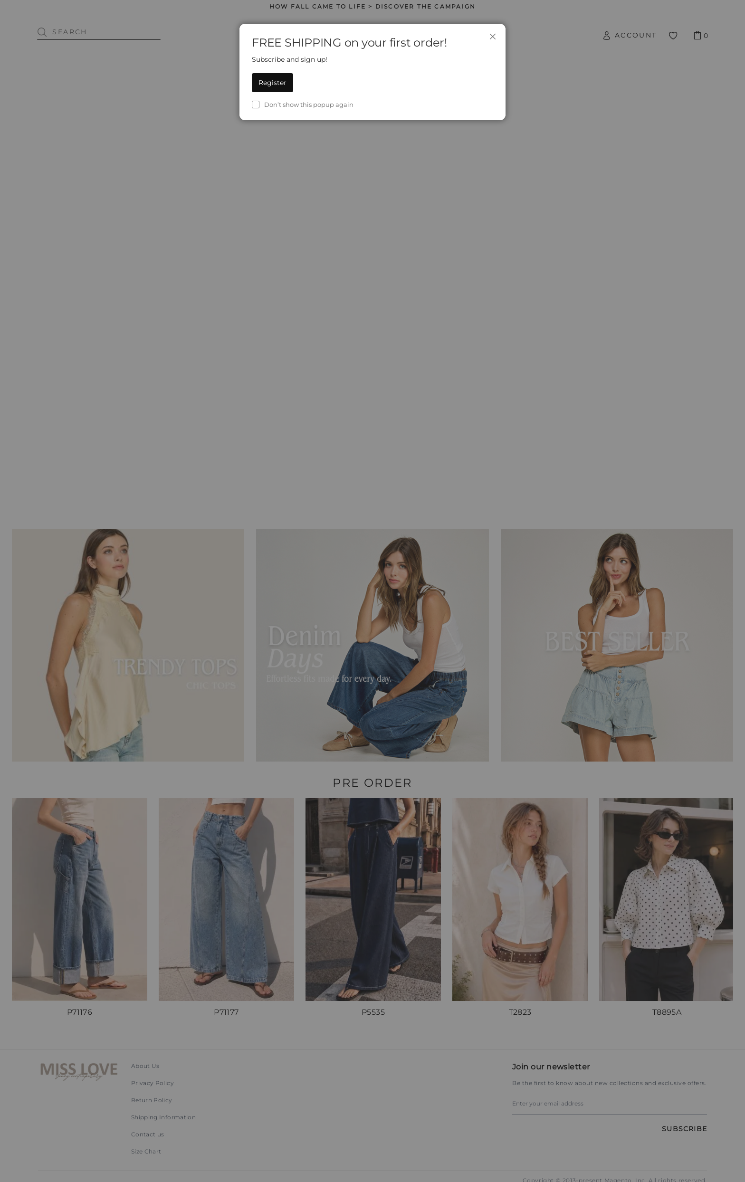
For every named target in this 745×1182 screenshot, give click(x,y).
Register (272, 82)
